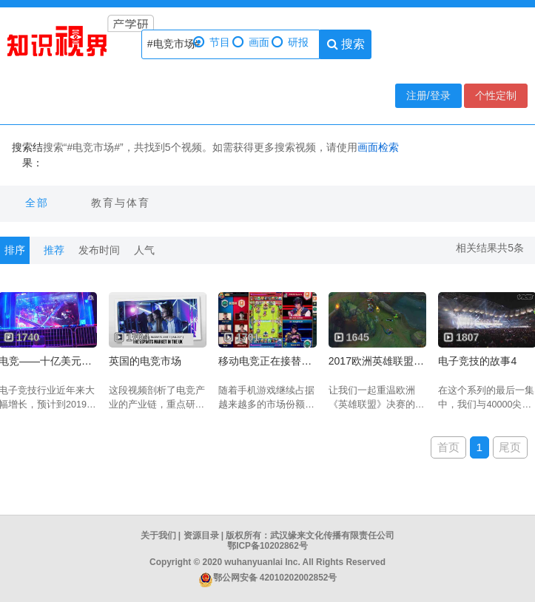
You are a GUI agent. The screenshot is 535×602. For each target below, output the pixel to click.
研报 (290, 42)
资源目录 (201, 535)
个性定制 (496, 95)
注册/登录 (428, 95)
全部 (37, 203)
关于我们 (158, 535)
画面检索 (378, 147)
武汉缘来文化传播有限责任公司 (332, 535)
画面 (250, 42)
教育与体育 (120, 203)
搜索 (346, 44)
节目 (211, 42)
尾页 (510, 447)
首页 (448, 447)
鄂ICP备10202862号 (267, 546)
